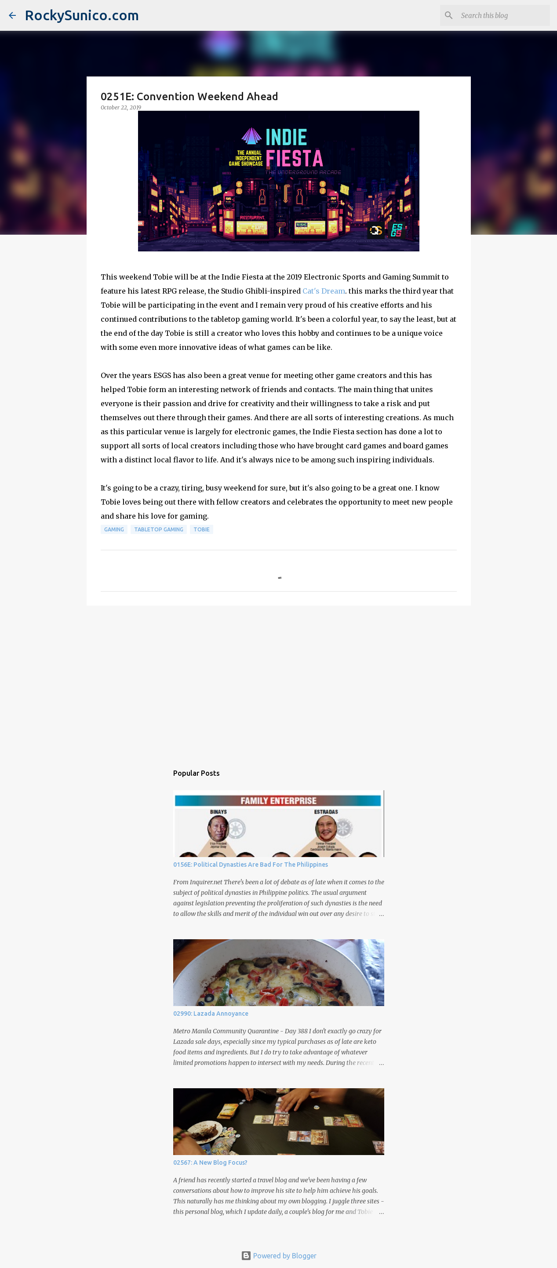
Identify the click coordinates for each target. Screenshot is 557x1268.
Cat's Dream (323, 291)
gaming (114, 529)
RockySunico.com (82, 15)
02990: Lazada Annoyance (210, 1013)
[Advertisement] (278, 680)
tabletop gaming (158, 529)
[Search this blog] (504, 15)
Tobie (201, 529)
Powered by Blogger (279, 1256)
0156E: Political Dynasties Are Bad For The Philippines (250, 864)
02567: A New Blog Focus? (210, 1162)
